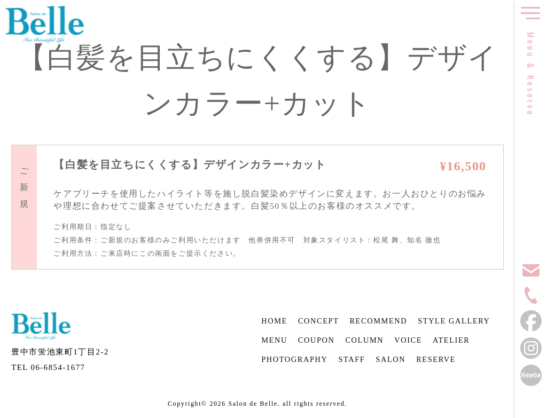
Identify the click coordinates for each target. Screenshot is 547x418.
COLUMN (364, 340)
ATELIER (451, 340)
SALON (390, 359)
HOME (274, 321)
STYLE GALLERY (454, 321)
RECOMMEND (378, 321)
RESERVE (436, 359)
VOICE (408, 340)
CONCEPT (318, 321)
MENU (274, 340)
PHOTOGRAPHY (294, 359)
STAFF (351, 359)
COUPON (316, 340)
